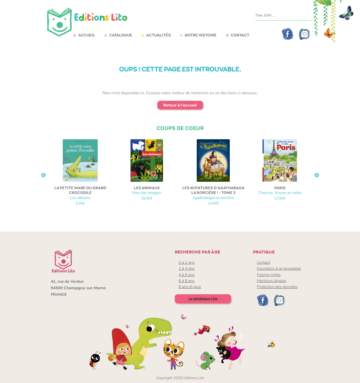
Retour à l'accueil (180, 105)
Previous (43, 175)
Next (316, 175)
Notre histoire (200, 35)
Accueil (86, 35)
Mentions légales (271, 281)
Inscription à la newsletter (279, 268)
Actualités (158, 35)
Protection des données (277, 287)
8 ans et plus (189, 287)
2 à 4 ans (186, 268)
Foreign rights (268, 275)
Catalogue (120, 35)
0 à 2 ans (186, 262)
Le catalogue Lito (203, 298)
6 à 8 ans (186, 281)
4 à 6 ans (186, 275)
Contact (240, 35)
